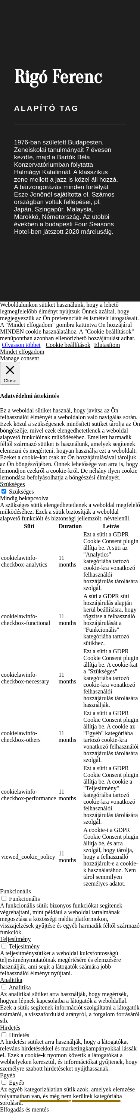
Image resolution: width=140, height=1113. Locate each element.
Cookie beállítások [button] (68, 345)
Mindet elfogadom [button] (22, 351)
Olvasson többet (21, 345)
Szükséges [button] (12, 484)
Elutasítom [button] (107, 345)
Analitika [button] (11, 980)
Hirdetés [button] (10, 1027)
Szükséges (21, 491)
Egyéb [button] (7, 1075)
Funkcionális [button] (15, 891)
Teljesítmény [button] (15, 939)
